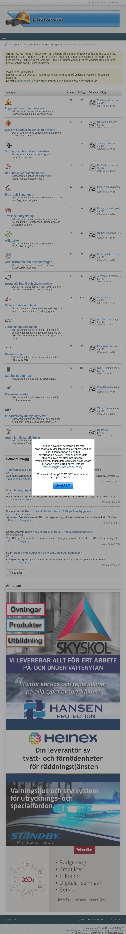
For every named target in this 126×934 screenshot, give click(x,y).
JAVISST (63, 486)
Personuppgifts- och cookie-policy (62, 467)
